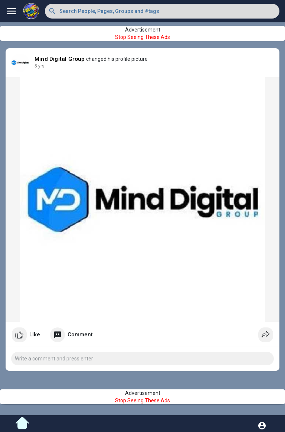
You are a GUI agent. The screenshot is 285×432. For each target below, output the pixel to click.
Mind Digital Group (60, 59)
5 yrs (40, 66)
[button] (162, 11)
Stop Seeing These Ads (142, 37)
